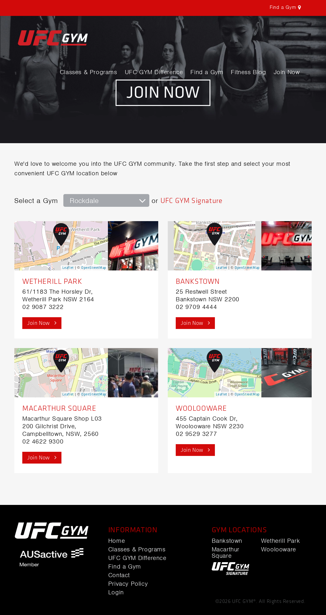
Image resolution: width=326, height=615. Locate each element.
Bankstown (197, 281)
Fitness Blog (248, 72)
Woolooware (201, 408)
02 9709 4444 (196, 307)
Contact (119, 575)
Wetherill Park (52, 281)
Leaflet (68, 268)
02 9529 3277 (196, 434)
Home (116, 541)
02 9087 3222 (42, 307)
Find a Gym (206, 72)
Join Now (287, 72)
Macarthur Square (59, 408)
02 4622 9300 (42, 441)
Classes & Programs (88, 72)
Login (116, 592)
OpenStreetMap (93, 268)
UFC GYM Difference (154, 72)
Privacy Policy (128, 584)
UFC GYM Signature (191, 200)
